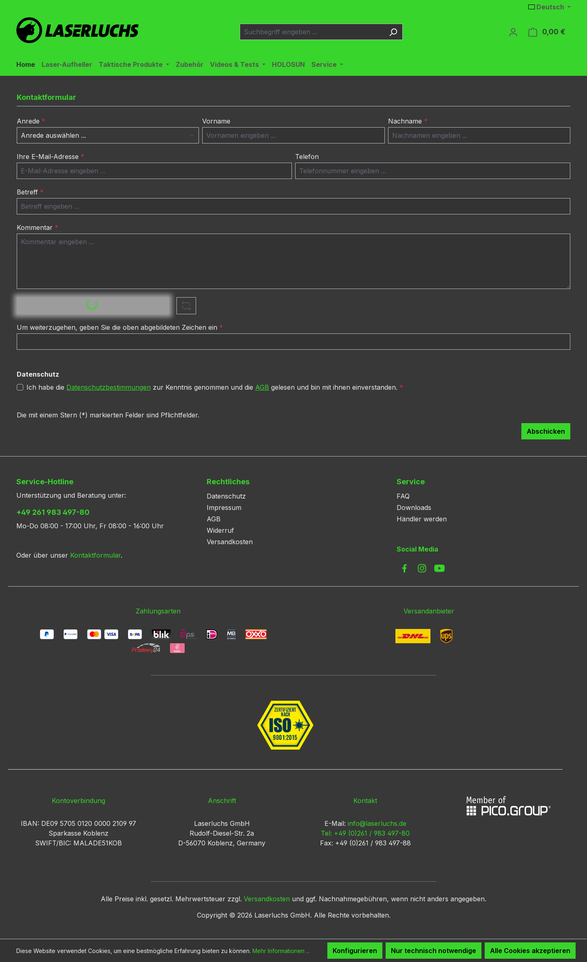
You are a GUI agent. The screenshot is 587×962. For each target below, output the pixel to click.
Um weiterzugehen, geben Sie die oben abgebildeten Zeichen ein (120, 327)
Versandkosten (230, 542)
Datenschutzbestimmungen (108, 387)
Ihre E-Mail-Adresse (50, 156)
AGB (262, 387)
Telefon (307, 156)
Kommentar (37, 227)
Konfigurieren (355, 951)
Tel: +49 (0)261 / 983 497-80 (365, 833)
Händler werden (422, 519)
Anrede (31, 121)
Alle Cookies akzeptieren (530, 951)
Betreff (30, 192)
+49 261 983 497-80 (53, 512)
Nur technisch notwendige (433, 951)
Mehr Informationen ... (281, 950)
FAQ (403, 496)
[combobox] (312, 32)
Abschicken (546, 431)
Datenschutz (226, 496)
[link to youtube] (439, 568)
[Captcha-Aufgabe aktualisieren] (186, 305)
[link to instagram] (422, 568)
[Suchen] (393, 32)
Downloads (414, 507)
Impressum (224, 507)
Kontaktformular (95, 555)
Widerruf (220, 530)
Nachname (408, 121)
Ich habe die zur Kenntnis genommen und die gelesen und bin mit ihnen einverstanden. (214, 387)
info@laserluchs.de (377, 823)
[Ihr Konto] (513, 32)
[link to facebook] (404, 568)
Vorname (216, 121)
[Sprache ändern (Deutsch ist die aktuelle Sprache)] (549, 7)
